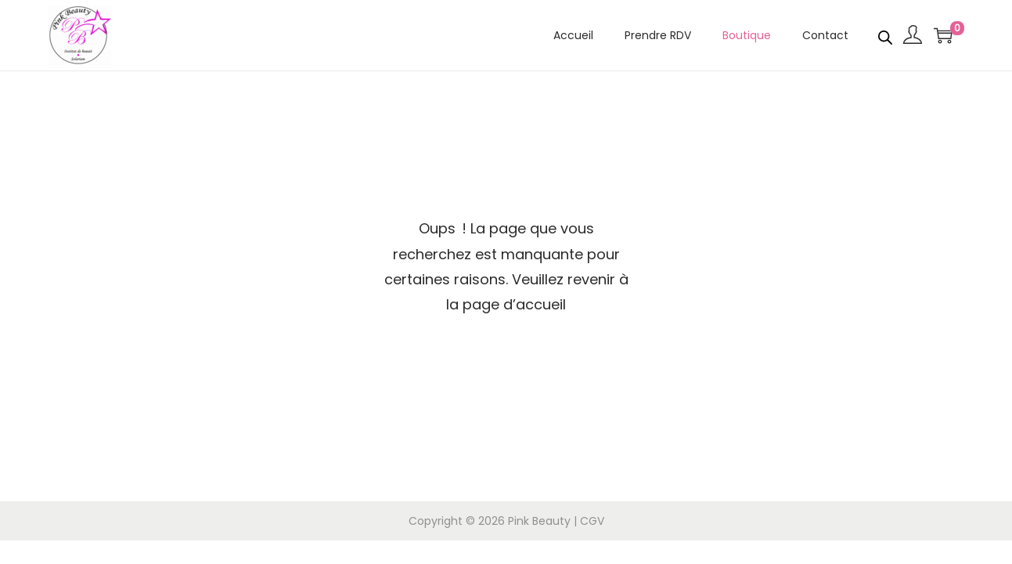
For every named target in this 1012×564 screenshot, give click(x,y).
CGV (592, 521)
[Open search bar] (885, 34)
